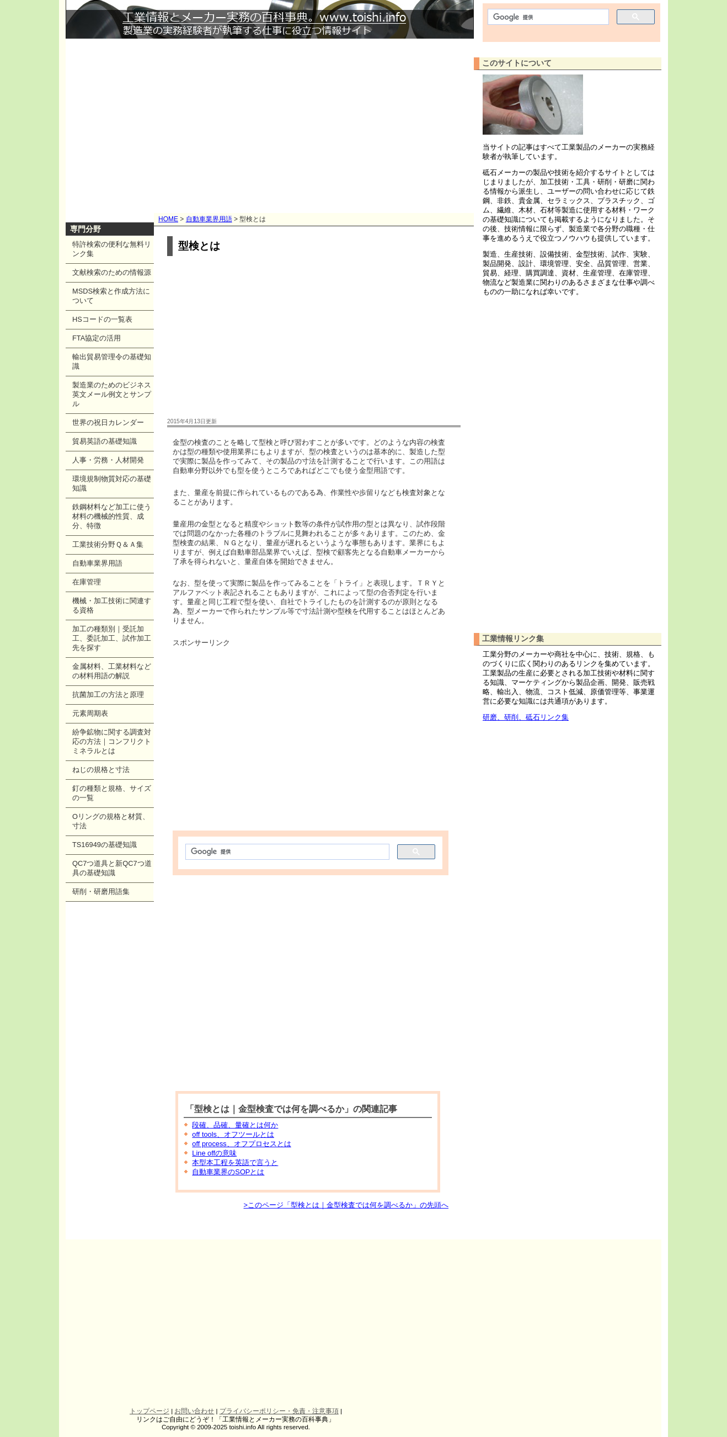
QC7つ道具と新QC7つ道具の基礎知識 (112, 868)
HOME (168, 219)
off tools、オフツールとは (233, 1134)
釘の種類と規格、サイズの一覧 (111, 793)
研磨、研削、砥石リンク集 (526, 717)
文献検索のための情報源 (111, 272)
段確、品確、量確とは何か (235, 1125)
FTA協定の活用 (96, 338)
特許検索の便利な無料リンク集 (111, 249)
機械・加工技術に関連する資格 (111, 605)
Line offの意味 (214, 1153)
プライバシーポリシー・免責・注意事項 (279, 1411)
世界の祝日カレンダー (108, 422)
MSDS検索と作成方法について (111, 296)
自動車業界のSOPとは (228, 1172)
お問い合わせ (194, 1411)
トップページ (149, 1411)
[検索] (286, 852)
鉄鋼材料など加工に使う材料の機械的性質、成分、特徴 (111, 516)
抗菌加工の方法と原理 (108, 694)
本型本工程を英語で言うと (235, 1162)
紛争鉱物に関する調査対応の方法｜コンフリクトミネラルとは (111, 741)
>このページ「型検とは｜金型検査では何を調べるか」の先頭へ (346, 1205)
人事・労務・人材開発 (108, 460)
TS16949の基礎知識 (104, 844)
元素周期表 (90, 713)
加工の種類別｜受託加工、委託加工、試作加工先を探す (111, 638)
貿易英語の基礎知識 (104, 441)
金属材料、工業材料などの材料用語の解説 (111, 671)
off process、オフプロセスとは (241, 1144)
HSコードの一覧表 (102, 319)
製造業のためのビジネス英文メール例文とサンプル (111, 394)
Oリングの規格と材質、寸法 (110, 821)
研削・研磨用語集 (101, 891)
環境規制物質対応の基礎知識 (111, 483)
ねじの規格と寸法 (101, 769)
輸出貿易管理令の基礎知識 (111, 361)
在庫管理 (86, 582)
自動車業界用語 (209, 219)
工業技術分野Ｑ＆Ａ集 (107, 544)
